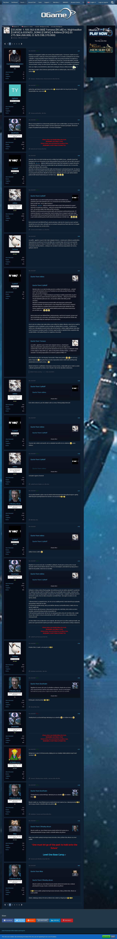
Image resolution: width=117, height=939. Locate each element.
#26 (79, 236)
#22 (79, 85)
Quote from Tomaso (38, 341)
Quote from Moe (37, 871)
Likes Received (9, 72)
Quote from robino (37, 277)
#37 (79, 749)
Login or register (103, 2)
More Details (106, 936)
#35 (79, 678)
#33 (79, 561)
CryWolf (44, 372)
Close (113, 936)
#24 (79, 155)
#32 (79, 526)
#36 (79, 713)
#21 (79, 51)
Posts (7, 78)
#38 (79, 785)
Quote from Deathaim (39, 684)
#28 (79, 381)
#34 (79, 643)
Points (7, 74)
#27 (79, 271)
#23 (79, 120)
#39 (79, 821)
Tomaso (15, 38)
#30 (79, 453)
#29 (79, 418)
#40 (79, 865)
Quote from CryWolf (38, 196)
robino (38, 163)
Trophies (8, 76)
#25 (79, 190)
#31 (79, 491)
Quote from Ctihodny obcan (41, 826)
